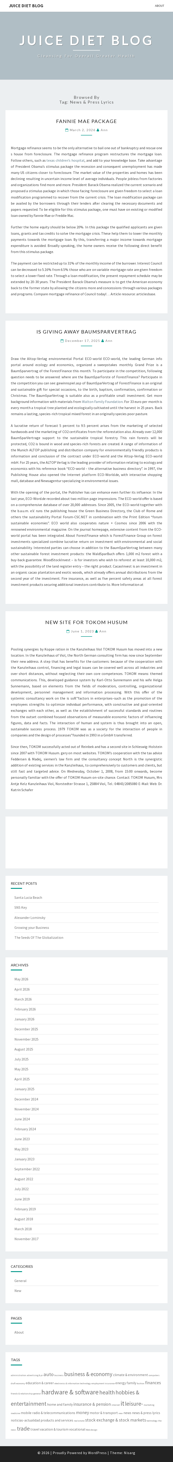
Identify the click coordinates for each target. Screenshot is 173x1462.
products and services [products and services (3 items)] (57, 1420)
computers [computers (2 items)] (154, 1375)
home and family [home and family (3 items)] (60, 1404)
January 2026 (24, 1019)
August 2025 (23, 1049)
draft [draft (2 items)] (13, 1383)
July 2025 (21, 1059)
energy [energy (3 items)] (120, 1383)
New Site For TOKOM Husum (86, 622)
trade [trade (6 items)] (23, 1428)
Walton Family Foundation (102, 401)
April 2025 (22, 1079)
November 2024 (26, 1109)
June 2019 (22, 1199)
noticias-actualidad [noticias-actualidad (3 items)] (25, 1420)
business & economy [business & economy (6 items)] (88, 1374)
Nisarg (129, 1452)
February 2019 (25, 1209)
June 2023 (22, 1139)
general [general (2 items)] (37, 1393)
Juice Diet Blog (26, 5)
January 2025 (24, 1089)
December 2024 (26, 1099)
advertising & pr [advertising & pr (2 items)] (35, 1375)
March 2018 (23, 1229)
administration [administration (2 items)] (18, 1375)
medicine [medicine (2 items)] (15, 1413)
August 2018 (23, 1219)
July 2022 (21, 1189)
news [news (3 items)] (127, 1413)
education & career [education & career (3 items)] (40, 1383)
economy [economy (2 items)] (20, 1383)
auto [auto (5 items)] (48, 1374)
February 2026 (25, 1009)
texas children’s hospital (65, 160)
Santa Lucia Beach (28, 897)
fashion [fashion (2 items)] (140, 1383)
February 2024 (25, 1129)
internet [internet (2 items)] (116, 1404)
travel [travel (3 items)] (34, 1429)
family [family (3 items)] (131, 1383)
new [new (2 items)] (120, 1413)
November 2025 (26, 1039)
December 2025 (26, 1029)
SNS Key (20, 907)
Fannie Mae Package (86, 121)
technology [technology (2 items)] (152, 1420)
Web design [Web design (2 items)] (91, 1429)
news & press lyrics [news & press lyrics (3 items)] (146, 1413)
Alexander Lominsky (29, 917)
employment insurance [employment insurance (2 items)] (103, 1383)
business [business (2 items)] (59, 1375)
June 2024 (22, 1119)
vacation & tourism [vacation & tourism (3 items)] (54, 1429)
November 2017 (26, 1239)
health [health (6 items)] (107, 1392)
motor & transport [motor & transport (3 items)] (104, 1413)
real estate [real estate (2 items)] (79, 1420)
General (20, 1280)
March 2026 (23, 999)
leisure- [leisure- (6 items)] (134, 1403)
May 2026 (21, 979)
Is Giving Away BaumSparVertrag (86, 332)
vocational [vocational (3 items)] (77, 1429)
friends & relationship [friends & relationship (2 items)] (22, 1393)
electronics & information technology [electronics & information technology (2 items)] (73, 1383)
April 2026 (22, 989)
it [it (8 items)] (122, 1403)
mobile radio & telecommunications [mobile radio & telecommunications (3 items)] (48, 1413)
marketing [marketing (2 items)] (149, 1404)
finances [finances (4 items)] (153, 1382)
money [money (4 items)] (82, 1412)
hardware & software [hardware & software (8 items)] (70, 1392)
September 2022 (27, 1169)
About (159, 6)
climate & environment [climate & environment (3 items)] (130, 1375)
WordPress (97, 1452)
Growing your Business (31, 927)
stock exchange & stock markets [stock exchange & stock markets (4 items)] (115, 1420)
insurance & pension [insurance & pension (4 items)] (92, 1404)
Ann (104, 130)
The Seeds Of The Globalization (38, 937)
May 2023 (21, 1149)
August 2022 (23, 1179)
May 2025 (21, 1069)
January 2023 (24, 1159)
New (17, 1290)
